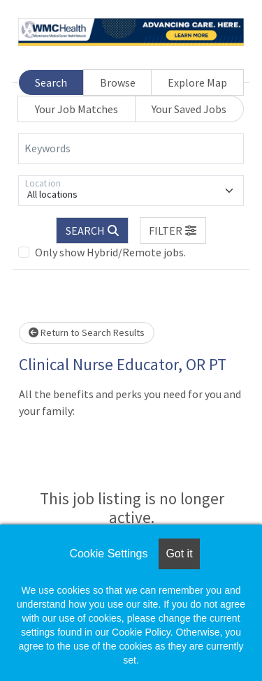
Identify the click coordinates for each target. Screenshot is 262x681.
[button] (173, 230)
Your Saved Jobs (189, 109)
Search (51, 82)
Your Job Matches (76, 109)
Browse (118, 82)
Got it (179, 553)
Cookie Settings (108, 553)
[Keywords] (131, 148)
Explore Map (197, 82)
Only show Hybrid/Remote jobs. (110, 252)
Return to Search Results (87, 332)
